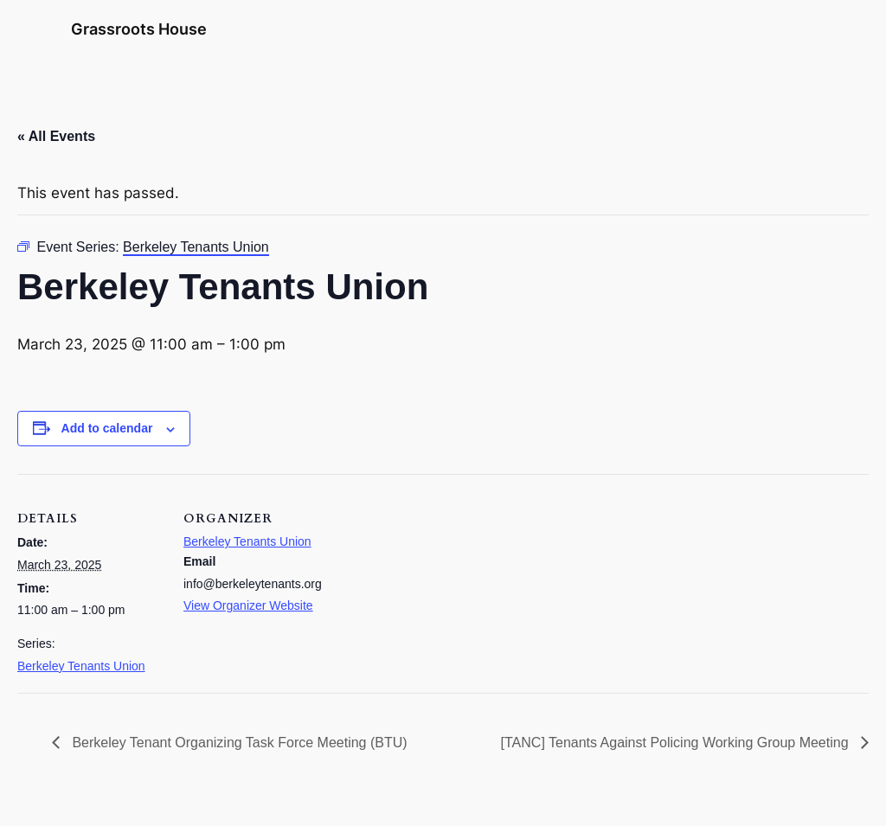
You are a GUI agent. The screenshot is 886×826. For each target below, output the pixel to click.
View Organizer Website (248, 605)
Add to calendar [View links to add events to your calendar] (107, 428)
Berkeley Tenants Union (81, 666)
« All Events (56, 136)
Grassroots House (139, 29)
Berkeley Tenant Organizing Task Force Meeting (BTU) (238, 742)
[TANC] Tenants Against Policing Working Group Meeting (676, 742)
